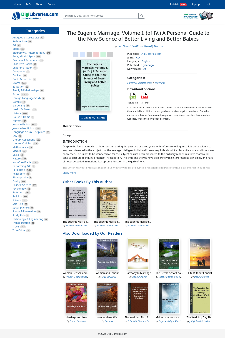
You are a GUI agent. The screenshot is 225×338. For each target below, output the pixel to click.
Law (14, 136)
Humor (16, 120)
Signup (196, 4)
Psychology (19, 188)
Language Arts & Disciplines (28, 132)
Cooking (17, 75)
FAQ (28, 4)
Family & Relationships (25, 90)
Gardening (18, 105)
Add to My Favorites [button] (93, 117)
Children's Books (22, 64)
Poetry (16, 181)
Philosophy (18, 173)
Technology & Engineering (27, 219)
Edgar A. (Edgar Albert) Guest (173, 321)
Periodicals (18, 170)
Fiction (16, 94)
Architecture (19, 41)
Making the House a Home (171, 317)
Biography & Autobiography (28, 52)
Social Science (20, 207)
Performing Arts (21, 166)
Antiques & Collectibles (25, 37)
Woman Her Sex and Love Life (80, 273)
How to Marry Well (107, 317)
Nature (16, 158)
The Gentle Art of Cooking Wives (174, 273)
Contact (52, 4)
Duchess (109, 321)
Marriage (160, 83)
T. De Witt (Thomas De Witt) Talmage (146, 321)
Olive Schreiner (108, 276)
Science (16, 200)
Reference (18, 192)
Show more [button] (69, 172)
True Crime (18, 230)
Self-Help (17, 204)
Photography (20, 177)
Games (16, 101)
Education (18, 86)
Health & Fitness (22, 109)
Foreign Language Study (26, 98)
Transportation (21, 222)
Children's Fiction (22, 67)
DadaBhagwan (139, 276)
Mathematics (20, 147)
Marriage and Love (76, 317)
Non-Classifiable (21, 162)
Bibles (16, 48)
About (39, 4)
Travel (16, 226)
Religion (17, 196)
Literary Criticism (22, 143)
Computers (19, 71)
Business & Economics (25, 60)
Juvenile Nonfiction (23, 128)
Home (17, 4)
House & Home (21, 117)
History (16, 113)
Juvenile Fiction (21, 124)
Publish (178, 4)
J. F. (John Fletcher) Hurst (202, 321)
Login (208, 4)
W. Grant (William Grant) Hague (140, 46)
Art (14, 45)
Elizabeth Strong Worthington (173, 276)
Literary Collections (23, 139)
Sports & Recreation (24, 211)
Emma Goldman (78, 321)
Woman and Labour (107, 273)
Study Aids (18, 215)
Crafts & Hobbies (22, 79)
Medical (17, 151)
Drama (16, 83)
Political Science (21, 185)
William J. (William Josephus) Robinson (85, 276)
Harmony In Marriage (138, 273)
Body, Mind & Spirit (23, 56)
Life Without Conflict (200, 273)
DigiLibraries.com (151, 53)
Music (15, 154)
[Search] (101, 16)
